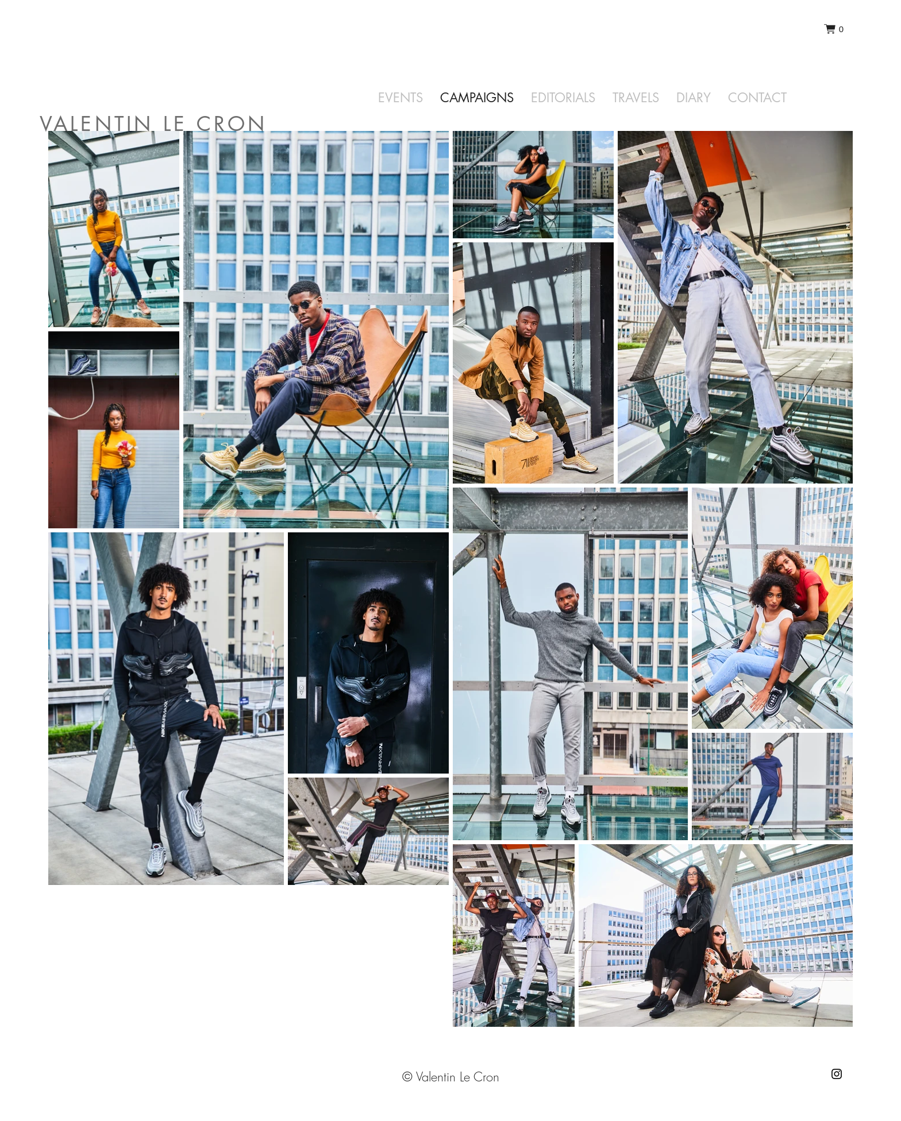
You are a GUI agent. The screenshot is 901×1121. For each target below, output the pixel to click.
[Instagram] (837, 1074)
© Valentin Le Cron (450, 1076)
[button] (834, 29)
